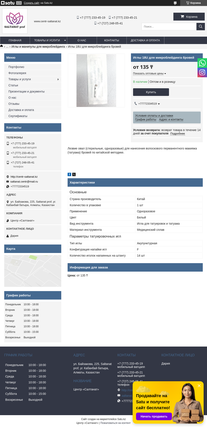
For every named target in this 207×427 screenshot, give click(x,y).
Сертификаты (17, 116)
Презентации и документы (26, 91)
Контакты (111, 40)
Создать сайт (31, 2)
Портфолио (16, 67)
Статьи (13, 85)
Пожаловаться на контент (115, 422)
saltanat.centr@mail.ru (24, 181)
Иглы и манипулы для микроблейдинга (38, 46)
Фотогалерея (17, 73)
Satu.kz (121, 419)
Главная (15, 40)
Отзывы (13, 103)
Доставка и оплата (145, 40)
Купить (151, 92)
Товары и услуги (47, 40)
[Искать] (200, 26)
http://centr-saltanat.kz (24, 176)
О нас (82, 40)
